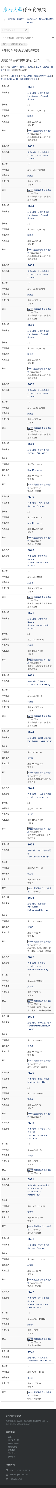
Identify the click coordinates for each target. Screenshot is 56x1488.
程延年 (30, 873)
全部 (8, 69)
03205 (30, 1339)
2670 (30, 550)
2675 (30, 844)
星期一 (15, 66)
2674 (30, 788)
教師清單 (11, 1456)
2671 (30, 613)
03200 (30, 130)
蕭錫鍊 (30, 1099)
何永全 (30, 701)
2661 (30, 87)
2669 (30, 497)
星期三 (31, 66)
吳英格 (30, 927)
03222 (30, 941)
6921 (30, 1179)
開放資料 (11, 1453)
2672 (30, 675)
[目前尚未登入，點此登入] (36, 19)
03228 (30, 1392)
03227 (30, 1113)
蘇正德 (30, 582)
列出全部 (15, 76)
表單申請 (11, 1450)
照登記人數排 (26, 76)
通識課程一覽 (13, 1443)
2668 (30, 444)
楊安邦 (30, 1377)
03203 (30, 597)
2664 (30, 265)
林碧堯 (30, 1155)
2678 (30, 1016)
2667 (30, 384)
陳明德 (30, 116)
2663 (30, 206)
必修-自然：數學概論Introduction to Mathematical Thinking (37, 906)
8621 (30, 1239)
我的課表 (11, 19)
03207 (30, 716)
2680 (30, 1123)
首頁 (10, 1437)
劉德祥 (30, 1211)
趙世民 (30, 758)
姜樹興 (30, 645)
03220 (30, 888)
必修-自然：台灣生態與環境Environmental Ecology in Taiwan (39, 1025)
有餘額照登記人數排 (28, 79)
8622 (30, 1292)
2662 (30, 146)
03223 (30, 772)
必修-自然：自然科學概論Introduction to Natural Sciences (38, 95)
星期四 (38, 66)
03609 (30, 1226)
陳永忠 (30, 175)
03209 (30, 1060)
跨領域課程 (12, 1446)
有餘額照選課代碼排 (43, 76)
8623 (30, 1351)
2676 (30, 897)
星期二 (23, 66)
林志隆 (30, 1265)
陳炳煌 (30, 1324)
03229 (30, 1170)
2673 (30, 732)
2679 (30, 1073)
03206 (30, 484)
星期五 (46, 66)
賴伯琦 (30, 1046)
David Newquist (34, 470)
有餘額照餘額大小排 (9, 79)
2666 (30, 325)
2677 (30, 957)
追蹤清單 (20, 19)
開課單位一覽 (13, 1440)
